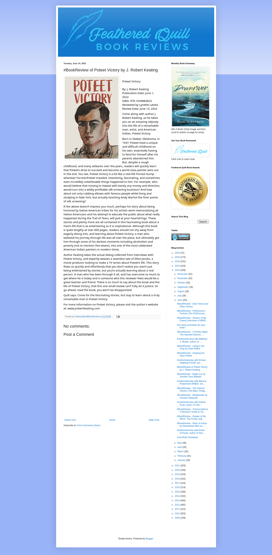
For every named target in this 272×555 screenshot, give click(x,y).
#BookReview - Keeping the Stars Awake (190, 354)
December (182, 274)
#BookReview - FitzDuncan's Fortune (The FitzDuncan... (191, 312)
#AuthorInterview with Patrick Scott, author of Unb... (191, 403)
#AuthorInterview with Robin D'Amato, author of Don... (191, 431)
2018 (177, 478)
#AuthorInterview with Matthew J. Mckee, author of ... (192, 340)
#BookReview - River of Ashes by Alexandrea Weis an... (192, 424)
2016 (177, 487)
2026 (177, 253)
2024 (177, 261)
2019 (177, 474)
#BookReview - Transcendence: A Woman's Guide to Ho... (192, 410)
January (181, 460)
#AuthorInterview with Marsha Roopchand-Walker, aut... (191, 382)
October (181, 282)
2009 (177, 518)
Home (112, 420)
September (183, 287)
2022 (177, 270)
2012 (177, 504)
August (181, 291)
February (182, 456)
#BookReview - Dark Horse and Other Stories (192, 305)
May (179, 443)
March (180, 451)
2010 (177, 513)
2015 (177, 491)
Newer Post (70, 420)
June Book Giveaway (187, 437)
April (179, 447)
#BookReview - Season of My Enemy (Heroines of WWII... (192, 319)
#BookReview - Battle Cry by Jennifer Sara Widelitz (191, 375)
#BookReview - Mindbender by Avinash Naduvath (192, 396)
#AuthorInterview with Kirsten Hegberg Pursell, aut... (191, 361)
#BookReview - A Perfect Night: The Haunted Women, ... (192, 333)
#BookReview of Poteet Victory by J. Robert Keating (192, 368)
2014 (177, 496)
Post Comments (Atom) (88, 425)
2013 (177, 500)
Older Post (154, 420)
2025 (177, 257)
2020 (177, 470)
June (180, 300)
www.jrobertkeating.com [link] (83, 308)
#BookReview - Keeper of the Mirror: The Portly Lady (191, 417)
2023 (177, 266)
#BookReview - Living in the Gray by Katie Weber (190, 347)
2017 (177, 483)
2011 (177, 509)
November (182, 278)
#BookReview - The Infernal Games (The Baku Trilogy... (192, 389)
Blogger (149, 538)
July (179, 295)
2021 (177, 465)
